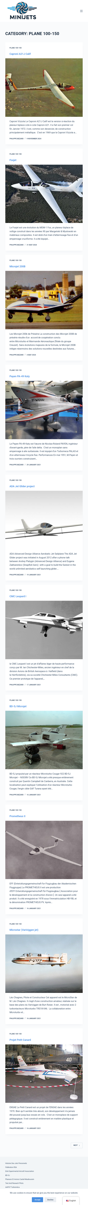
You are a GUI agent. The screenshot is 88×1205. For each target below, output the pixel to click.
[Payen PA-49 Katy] (44, 410)
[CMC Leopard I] (44, 630)
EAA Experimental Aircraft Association (19, 1171)
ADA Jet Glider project (22, 486)
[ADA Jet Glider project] (44, 520)
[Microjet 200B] (44, 300)
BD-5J (7, 1175)
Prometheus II (17, 816)
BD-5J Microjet (18, 706)
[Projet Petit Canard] (44, 1073)
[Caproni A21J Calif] (44, 87)
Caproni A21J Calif (20, 53)
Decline (50, 1200)
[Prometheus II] (44, 850)
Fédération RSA (11, 1167)
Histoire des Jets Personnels (16, 1163)
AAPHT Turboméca (12, 1187)
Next (76, 1145)
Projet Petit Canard (20, 1039)
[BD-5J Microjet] (44, 740)
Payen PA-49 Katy (20, 376)
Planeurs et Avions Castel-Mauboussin (19, 1179)
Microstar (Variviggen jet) (24, 929)
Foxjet (13, 160)
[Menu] (81, 11)
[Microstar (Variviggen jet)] (44, 963)
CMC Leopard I (18, 596)
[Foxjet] (44, 194)
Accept (37, 1200)
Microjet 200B (17, 266)
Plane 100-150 (16, 48)
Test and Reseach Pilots (14, 1183)
